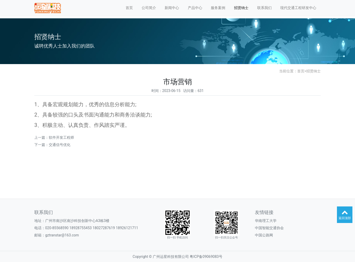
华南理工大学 (266, 221)
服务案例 (218, 8)
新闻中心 (172, 8)
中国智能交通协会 (269, 228)
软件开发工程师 (61, 137)
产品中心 (195, 8)
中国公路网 (264, 235)
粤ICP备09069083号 (206, 257)
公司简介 (149, 8)
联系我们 (264, 8)
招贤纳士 (241, 8)
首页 (129, 8)
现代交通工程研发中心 (298, 8)
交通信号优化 (59, 145)
